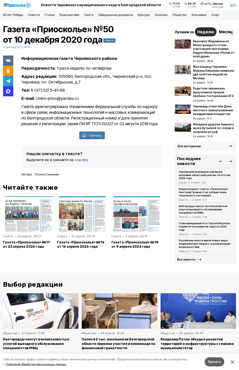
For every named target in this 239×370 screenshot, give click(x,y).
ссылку (81, 160)
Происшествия (69, 15)
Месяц (226, 31)
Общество (179, 15)
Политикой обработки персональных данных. (36, 364)
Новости (33, 15)
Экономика (198, 15)
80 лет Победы (13, 15)
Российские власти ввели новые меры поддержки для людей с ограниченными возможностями (204, 244)
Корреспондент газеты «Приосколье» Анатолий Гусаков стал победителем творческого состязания (203, 192)
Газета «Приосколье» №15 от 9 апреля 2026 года (135, 244)
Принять (214, 361)
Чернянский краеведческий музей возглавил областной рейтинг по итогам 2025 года (204, 175)
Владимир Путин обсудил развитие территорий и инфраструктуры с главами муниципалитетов (197, 343)
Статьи (49, 15)
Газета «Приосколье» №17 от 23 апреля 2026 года (26, 244)
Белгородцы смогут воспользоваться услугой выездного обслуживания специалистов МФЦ (203, 209)
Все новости (186, 259)
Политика (161, 15)
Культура (144, 15)
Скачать (95, 135)
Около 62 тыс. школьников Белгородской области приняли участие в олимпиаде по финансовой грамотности (118, 343)
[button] (220, 161)
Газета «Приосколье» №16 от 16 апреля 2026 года (80, 244)
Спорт (215, 15)
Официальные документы (115, 15)
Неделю (205, 31)
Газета (88, 15)
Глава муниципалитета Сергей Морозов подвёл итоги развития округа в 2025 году (204, 226)
